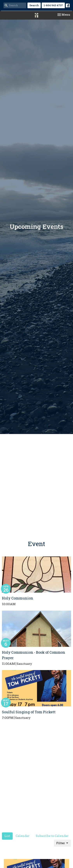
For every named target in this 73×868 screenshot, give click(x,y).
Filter (62, 843)
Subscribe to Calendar (52, 836)
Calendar (22, 836)
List (7, 836)
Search (34, 5)
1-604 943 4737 (53, 5)
